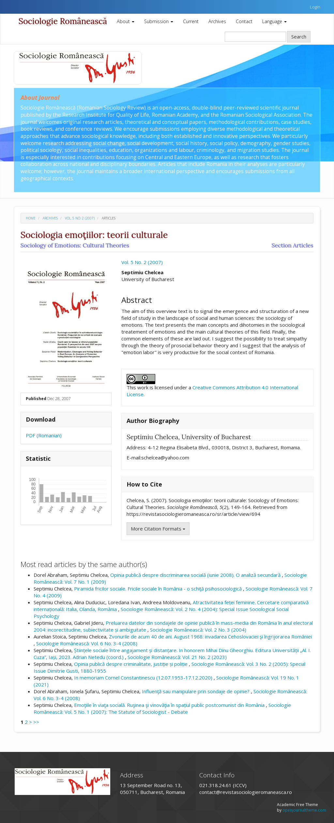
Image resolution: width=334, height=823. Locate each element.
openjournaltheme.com (304, 810)
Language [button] (274, 21)
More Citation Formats (158, 528)
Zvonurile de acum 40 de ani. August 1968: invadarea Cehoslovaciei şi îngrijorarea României (210, 636)
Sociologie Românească (63, 21)
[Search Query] (255, 37)
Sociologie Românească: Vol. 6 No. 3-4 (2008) (86, 643)
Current (191, 21)
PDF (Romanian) (44, 435)
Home (31, 218)
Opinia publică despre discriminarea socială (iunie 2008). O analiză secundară (196, 575)
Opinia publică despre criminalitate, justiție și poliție (131, 664)
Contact (244, 21)
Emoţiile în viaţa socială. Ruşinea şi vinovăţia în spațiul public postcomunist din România (170, 705)
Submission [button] (158, 21)
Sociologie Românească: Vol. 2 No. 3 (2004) (198, 629)
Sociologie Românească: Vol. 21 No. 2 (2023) (177, 657)
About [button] (125, 21)
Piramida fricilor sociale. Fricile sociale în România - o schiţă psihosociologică (158, 588)
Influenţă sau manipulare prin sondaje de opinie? (196, 691)
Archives (217, 21)
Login (315, 7)
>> (36, 722)
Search (298, 36)
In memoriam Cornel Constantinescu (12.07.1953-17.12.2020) (144, 677)
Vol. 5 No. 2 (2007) (80, 218)
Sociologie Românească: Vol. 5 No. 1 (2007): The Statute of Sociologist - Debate (162, 708)
